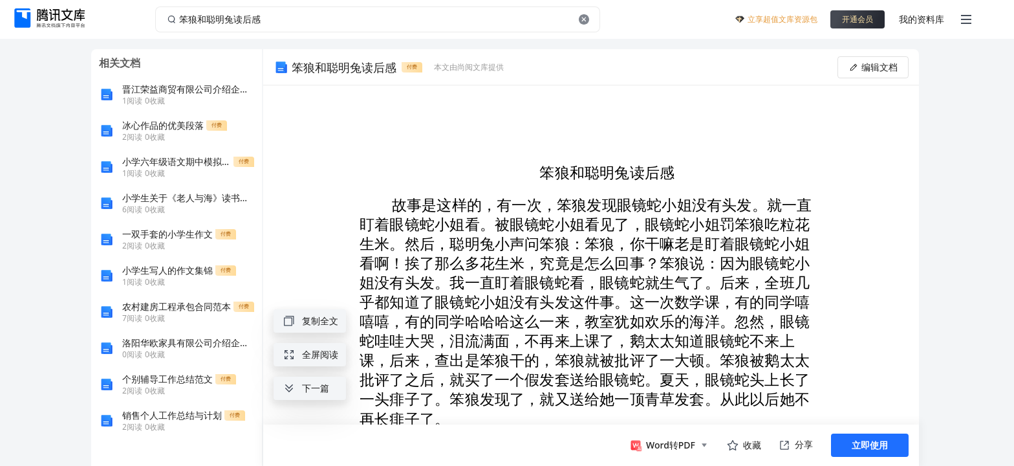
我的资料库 (921, 19)
